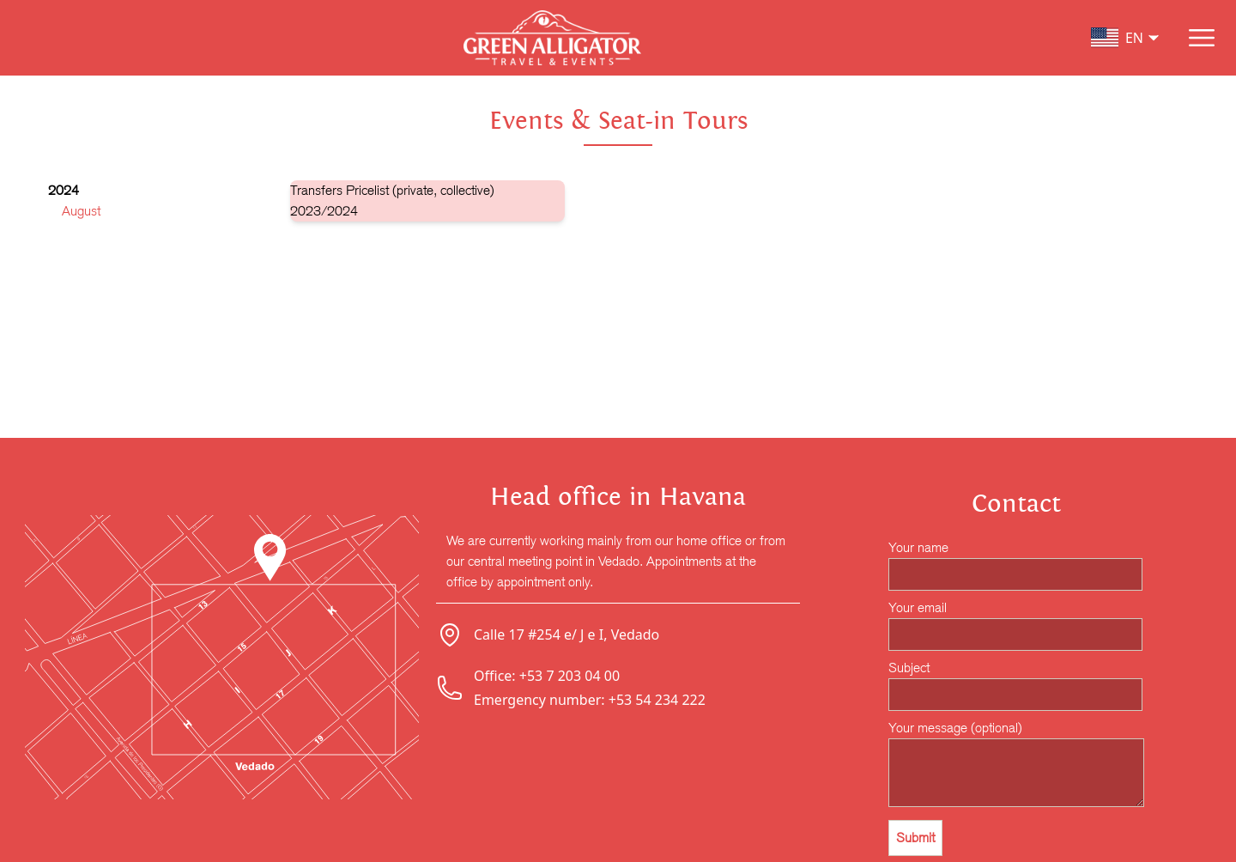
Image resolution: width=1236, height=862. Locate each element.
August (81, 211)
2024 (63, 190)
